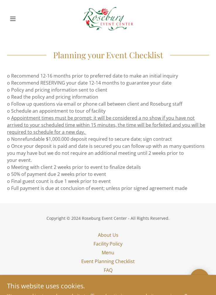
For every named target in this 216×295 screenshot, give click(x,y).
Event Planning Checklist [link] (108, 261)
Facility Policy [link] (108, 244)
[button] (22, 19)
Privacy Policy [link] (108, 279)
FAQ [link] (108, 270)
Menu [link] (108, 252)
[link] (108, 18)
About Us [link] (108, 235)
